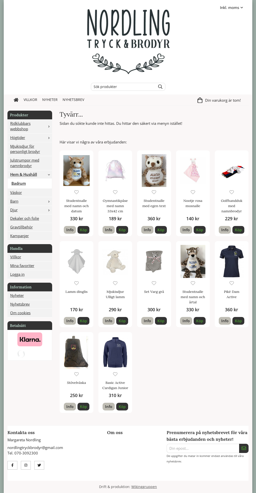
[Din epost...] (203, 448)
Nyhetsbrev (73, 99)
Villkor (30, 99)
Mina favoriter (22, 265)
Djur (31, 209)
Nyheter (50, 99)
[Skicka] (244, 448)
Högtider (31, 137)
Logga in (17, 274)
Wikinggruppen (144, 487)
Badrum (18, 183)
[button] (83, 230)
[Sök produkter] (122, 86)
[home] (16, 99)
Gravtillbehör (21, 226)
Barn (31, 201)
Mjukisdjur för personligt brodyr (25, 149)
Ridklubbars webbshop (31, 126)
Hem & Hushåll (31, 174)
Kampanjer (19, 235)
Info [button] (69, 229)
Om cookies (20, 312)
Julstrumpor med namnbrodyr (24, 163)
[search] (159, 86)
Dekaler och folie (24, 218)
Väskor (16, 192)
